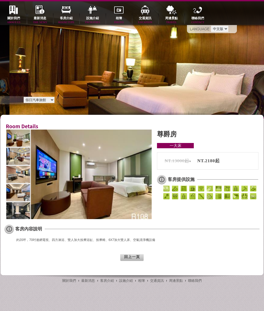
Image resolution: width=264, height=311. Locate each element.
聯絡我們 (198, 20)
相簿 (119, 20)
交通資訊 (145, 20)
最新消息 (40, 20)
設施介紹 (92, 20)
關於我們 (14, 20)
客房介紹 (66, 20)
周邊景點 (171, 20)
